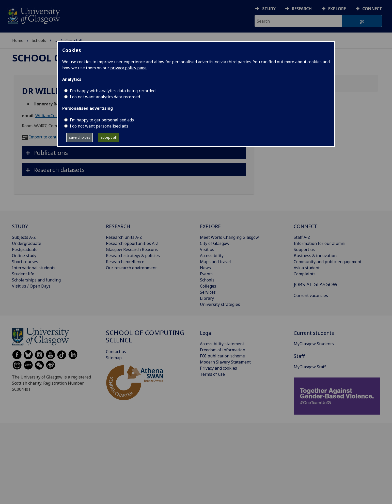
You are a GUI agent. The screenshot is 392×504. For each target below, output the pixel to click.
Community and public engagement (328, 261)
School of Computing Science (145, 336)
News (205, 268)
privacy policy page (128, 68)
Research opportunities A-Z (132, 243)
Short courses (25, 261)
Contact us (116, 351)
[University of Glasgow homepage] (33, 15)
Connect (372, 8)
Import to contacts (46, 137)
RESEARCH (118, 226)
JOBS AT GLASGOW (315, 284)
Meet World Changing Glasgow (229, 237)
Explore (337, 8)
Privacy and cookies (218, 368)
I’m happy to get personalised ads (102, 120)
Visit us (207, 249)
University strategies (220, 304)
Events (206, 274)
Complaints (305, 274)
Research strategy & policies (133, 255)
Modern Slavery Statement (225, 362)
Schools (39, 40)
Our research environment (131, 268)
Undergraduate (26, 243)
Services (208, 292)
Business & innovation (315, 255)
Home (17, 40)
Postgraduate (25, 249)
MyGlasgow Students (314, 343)
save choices (79, 137)
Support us (304, 249)
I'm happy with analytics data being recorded (112, 90)
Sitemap (114, 357)
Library (207, 298)
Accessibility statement (222, 343)
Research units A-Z (124, 237)
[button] (134, 152)
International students (33, 268)
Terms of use (212, 374)
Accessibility (212, 255)
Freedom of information (222, 350)
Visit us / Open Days (31, 286)
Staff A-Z (302, 237)
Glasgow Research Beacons (132, 249)
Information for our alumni (320, 243)
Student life (23, 274)
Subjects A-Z (24, 237)
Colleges (208, 286)
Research (302, 8)
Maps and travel (215, 261)
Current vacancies (311, 295)
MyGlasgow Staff (310, 367)
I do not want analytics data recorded (105, 97)
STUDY (20, 226)
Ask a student (307, 268)
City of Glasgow (214, 243)
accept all (109, 137)
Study (269, 8)
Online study (24, 255)
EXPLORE (210, 226)
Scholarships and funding (36, 280)
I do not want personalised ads (99, 126)
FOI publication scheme (222, 356)
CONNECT (305, 226)
